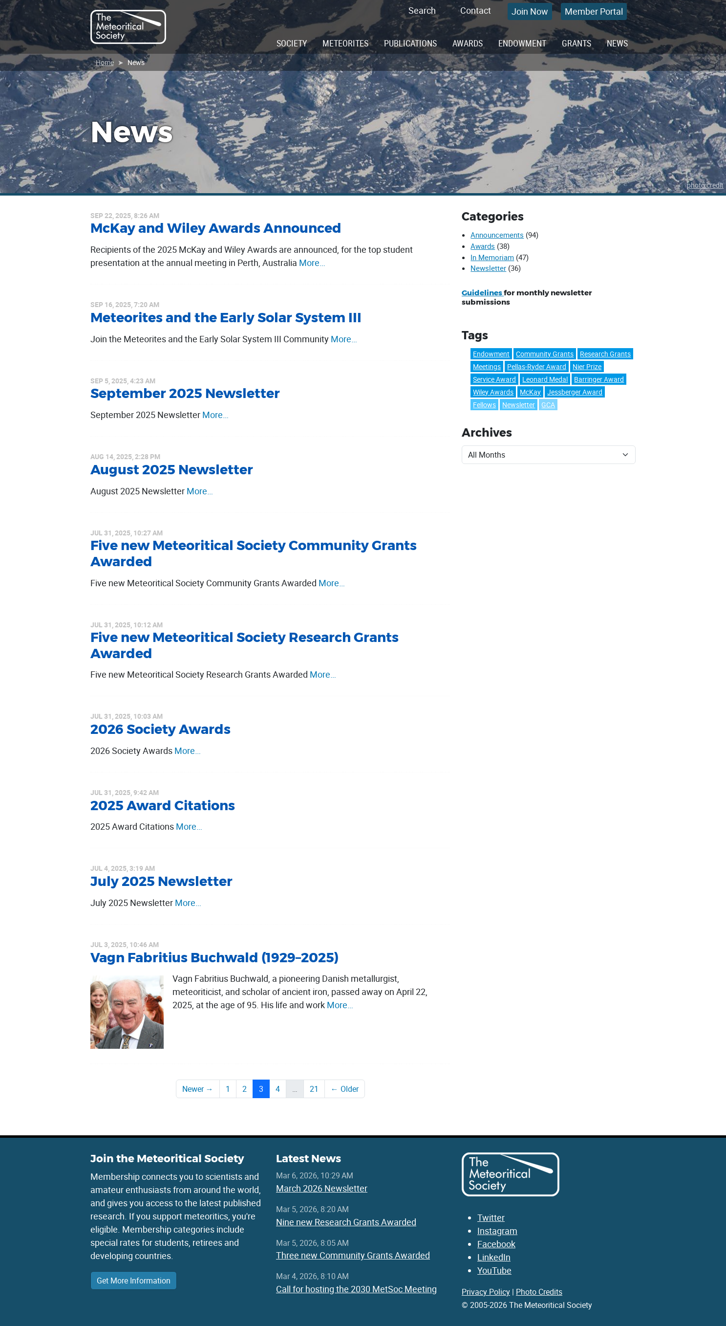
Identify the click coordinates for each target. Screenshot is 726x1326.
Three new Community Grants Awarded (353, 1255)
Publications (410, 43)
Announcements (497, 235)
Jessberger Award (574, 392)
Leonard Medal (545, 379)
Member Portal (594, 11)
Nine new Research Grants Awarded (346, 1222)
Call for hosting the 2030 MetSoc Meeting (356, 1289)
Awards (467, 43)
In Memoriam (492, 257)
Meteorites (345, 43)
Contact (475, 10)
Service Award (494, 379)
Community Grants (545, 353)
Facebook (496, 1244)
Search (422, 10)
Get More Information (134, 1280)
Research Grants (605, 353)
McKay (530, 392)
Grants (576, 43)
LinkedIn (494, 1257)
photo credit (705, 185)
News (617, 43)
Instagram (497, 1231)
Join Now (530, 11)
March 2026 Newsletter (321, 1188)
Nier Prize (587, 366)
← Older (345, 1088)
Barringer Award (599, 379)
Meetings (487, 366)
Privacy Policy (486, 1291)
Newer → (198, 1088)
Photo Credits (539, 1291)
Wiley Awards (493, 392)
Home (105, 62)
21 (314, 1088)
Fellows (484, 404)
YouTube (494, 1270)
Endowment (522, 43)
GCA (548, 404)
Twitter (491, 1217)
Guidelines (483, 292)
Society (292, 43)
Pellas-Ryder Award (536, 366)
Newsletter (488, 268)
